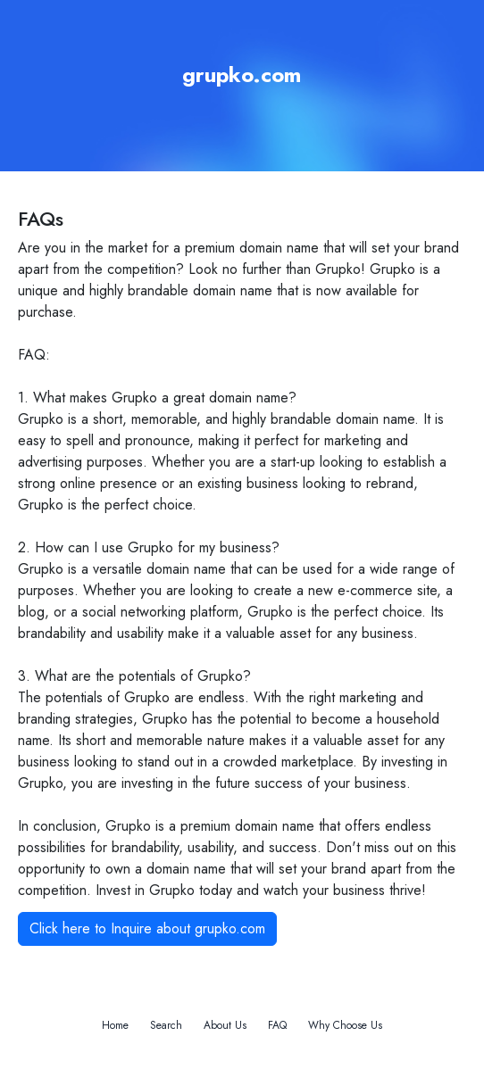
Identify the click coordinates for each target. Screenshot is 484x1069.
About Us (225, 1025)
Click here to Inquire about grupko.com (147, 928)
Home (115, 1025)
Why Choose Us (345, 1025)
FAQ (277, 1025)
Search (166, 1025)
